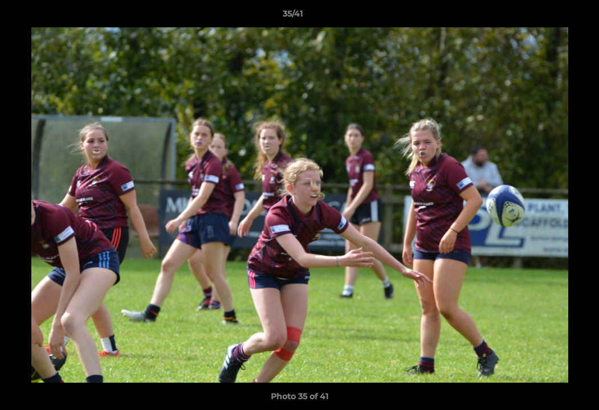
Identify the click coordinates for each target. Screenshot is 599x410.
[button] (551, 16)
